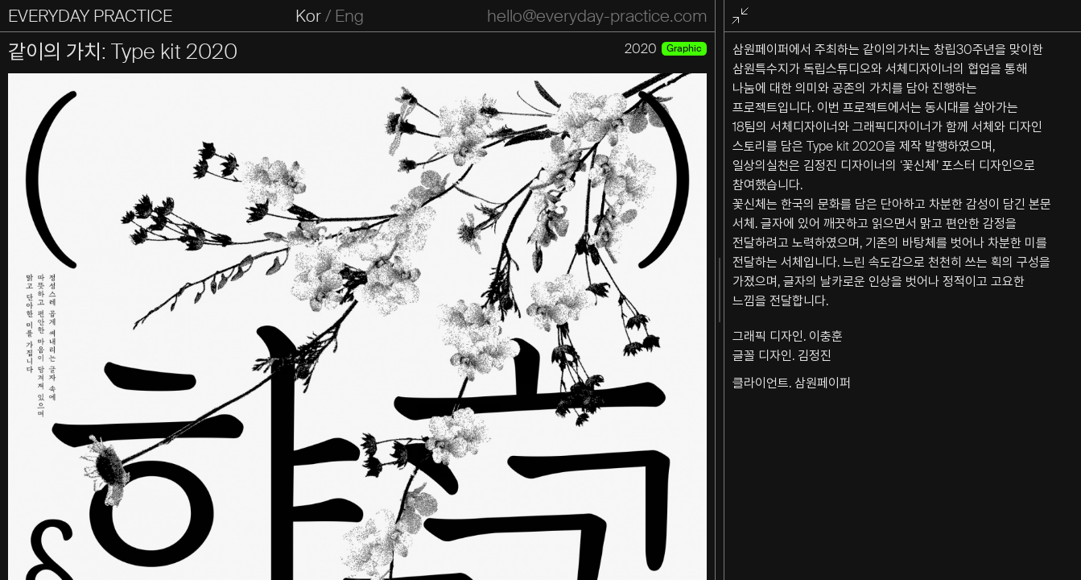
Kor (308, 16)
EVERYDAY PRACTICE (90, 16)
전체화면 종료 (743, 16)
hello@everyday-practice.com (597, 16)
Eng (349, 16)
